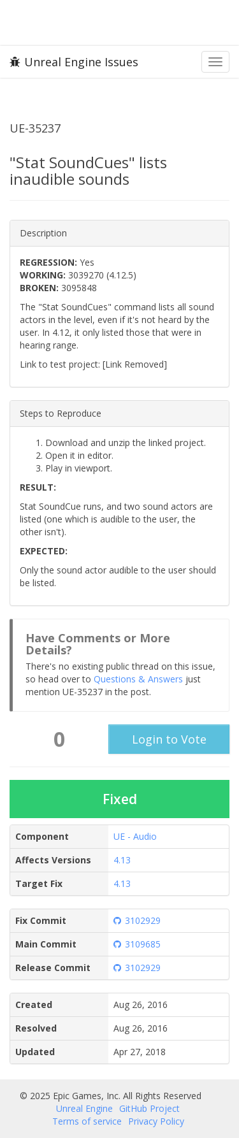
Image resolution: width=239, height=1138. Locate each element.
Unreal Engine (84, 1108)
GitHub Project (149, 1108)
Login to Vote (169, 739)
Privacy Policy (156, 1121)
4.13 (122, 860)
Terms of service (87, 1121)
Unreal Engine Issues (74, 61)
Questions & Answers (138, 679)
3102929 (137, 920)
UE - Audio (135, 836)
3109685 (137, 944)
